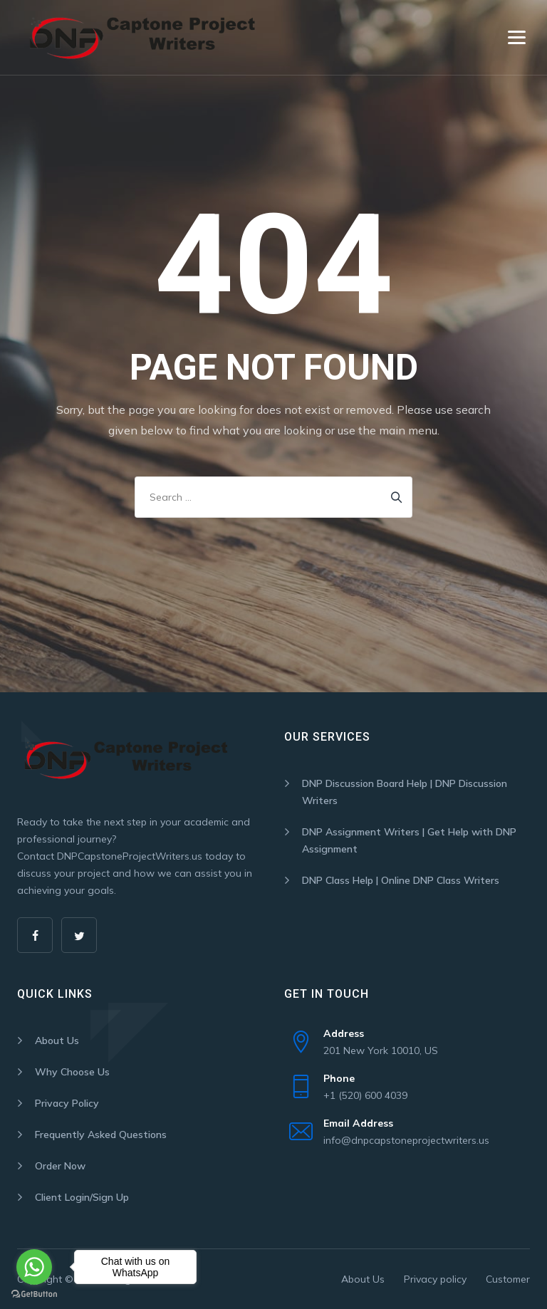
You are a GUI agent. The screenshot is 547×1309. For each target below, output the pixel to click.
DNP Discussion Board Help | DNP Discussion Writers (404, 792)
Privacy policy (435, 1279)
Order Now (60, 1165)
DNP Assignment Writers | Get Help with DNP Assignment (409, 840)
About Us (57, 1040)
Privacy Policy (67, 1103)
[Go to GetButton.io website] (34, 1294)
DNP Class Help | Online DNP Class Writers (400, 880)
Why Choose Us (72, 1071)
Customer (508, 1279)
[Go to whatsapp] (34, 1267)
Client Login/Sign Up (82, 1197)
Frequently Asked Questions (101, 1134)
